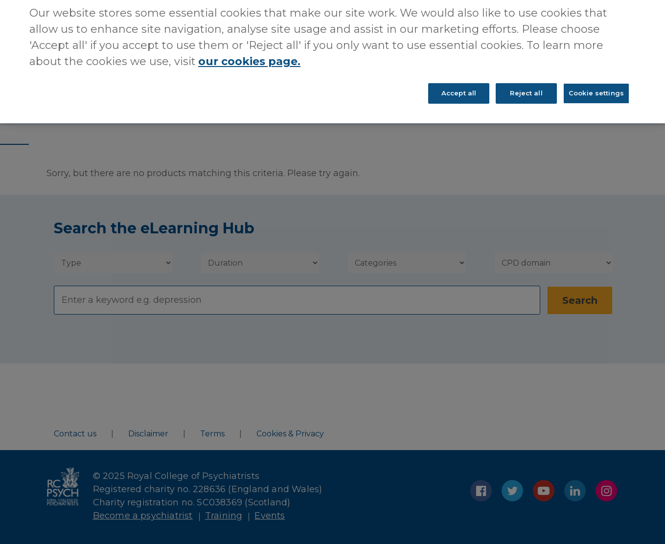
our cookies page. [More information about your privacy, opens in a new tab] (249, 49)
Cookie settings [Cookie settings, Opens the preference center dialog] (596, 81)
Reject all (526, 81)
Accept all (458, 81)
